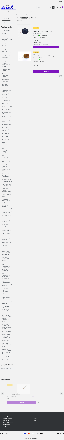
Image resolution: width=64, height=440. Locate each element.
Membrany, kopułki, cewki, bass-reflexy (32, 14)
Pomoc (4, 426)
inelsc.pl (2, 14)
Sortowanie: (19, 20)
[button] (53, 7)
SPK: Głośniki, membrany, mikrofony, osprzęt (14, 14)
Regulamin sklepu (6, 424)
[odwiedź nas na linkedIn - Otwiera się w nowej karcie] (63, 433)
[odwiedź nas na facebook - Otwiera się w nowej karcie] (58, 433)
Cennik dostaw (6, 420)
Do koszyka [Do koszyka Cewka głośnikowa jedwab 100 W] (46, 46)
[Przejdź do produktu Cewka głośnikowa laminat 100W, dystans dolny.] (24, 56)
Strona (57, 76)
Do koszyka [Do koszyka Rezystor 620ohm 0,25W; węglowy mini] (22, 402)
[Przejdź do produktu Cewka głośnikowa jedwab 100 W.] (24, 32)
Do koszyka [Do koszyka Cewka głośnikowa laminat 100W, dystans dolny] (46, 71)
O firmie (34, 420)
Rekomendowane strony (8, 422)
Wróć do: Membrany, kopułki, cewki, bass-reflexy (8, 19)
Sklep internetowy (30, 438)
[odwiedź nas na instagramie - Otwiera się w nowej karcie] (60, 433)
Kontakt (35, 418)
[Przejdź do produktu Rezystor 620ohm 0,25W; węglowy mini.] (23, 389)
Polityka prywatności (7, 418)
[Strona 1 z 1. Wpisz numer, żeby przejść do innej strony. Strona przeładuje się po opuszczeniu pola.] (61, 76)
